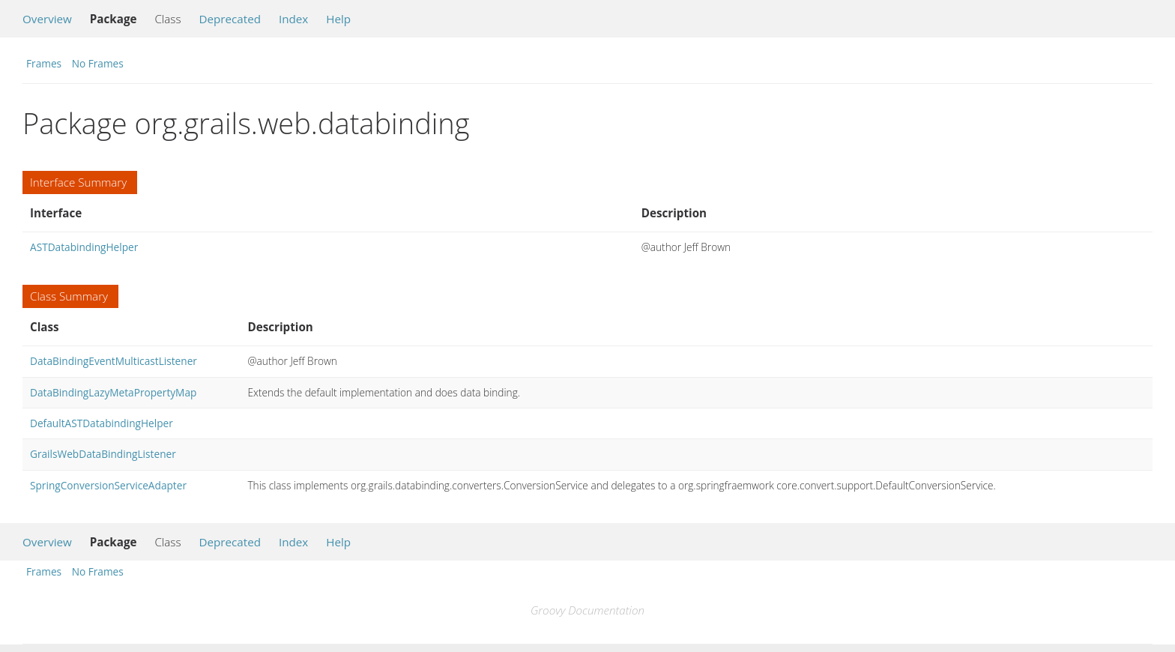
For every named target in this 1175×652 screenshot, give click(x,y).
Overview (47, 18)
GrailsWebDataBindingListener (103, 454)
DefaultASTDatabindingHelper (101, 423)
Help (338, 18)
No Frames (98, 63)
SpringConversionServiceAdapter (108, 485)
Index (293, 18)
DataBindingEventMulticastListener (113, 361)
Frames (43, 63)
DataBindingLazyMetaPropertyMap (113, 392)
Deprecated (230, 18)
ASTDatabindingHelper (84, 247)
